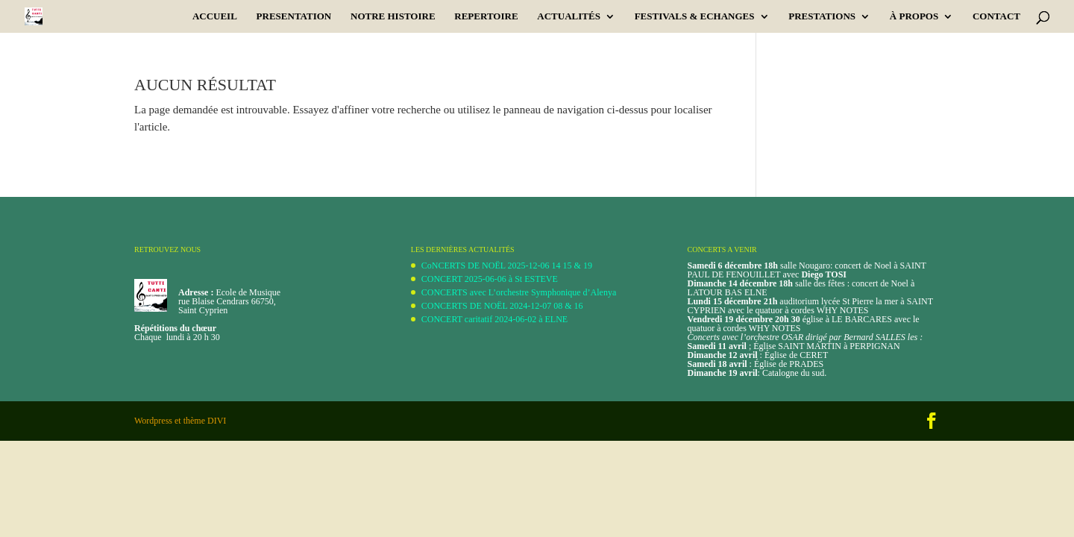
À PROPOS (914, 16)
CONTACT (996, 16)
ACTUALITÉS (568, 16)
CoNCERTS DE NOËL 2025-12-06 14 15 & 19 (506, 265)
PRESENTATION (294, 16)
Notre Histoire (393, 16)
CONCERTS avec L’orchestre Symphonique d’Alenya (518, 292)
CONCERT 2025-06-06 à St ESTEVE (489, 279)
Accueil (214, 16)
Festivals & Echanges (695, 16)
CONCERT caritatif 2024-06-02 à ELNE (494, 319)
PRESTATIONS (821, 16)
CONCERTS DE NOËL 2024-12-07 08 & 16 (502, 306)
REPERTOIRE (486, 16)
